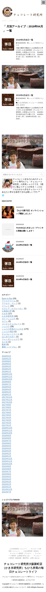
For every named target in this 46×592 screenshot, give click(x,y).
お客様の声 (7, 311)
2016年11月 (7, 430)
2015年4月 (6, 479)
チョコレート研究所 (36, 103)
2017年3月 (6, 420)
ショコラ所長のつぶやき (12, 329)
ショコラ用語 (8, 332)
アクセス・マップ (10, 303)
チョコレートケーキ (11, 334)
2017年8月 (6, 407)
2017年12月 (7, 397)
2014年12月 (7, 489)
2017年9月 (6, 405)
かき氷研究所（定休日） (32, 551)
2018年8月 (6, 382)
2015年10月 (7, 464)
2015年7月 (6, 471)
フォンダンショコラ (11, 339)
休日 (17, 105)
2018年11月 (7, 377)
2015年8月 (6, 469)
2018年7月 (6, 384)
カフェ (5, 321)
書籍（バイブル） (10, 347)
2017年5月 (6, 415)
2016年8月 (6, 438)
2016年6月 (6, 443)
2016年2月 (6, 453)
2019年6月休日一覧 (24, 245)
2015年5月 (6, 477)
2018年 (11, 21)
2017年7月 (6, 410)
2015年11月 (7, 461)
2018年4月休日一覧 (24, 95)
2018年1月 (6, 395)
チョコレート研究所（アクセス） (21, 553)
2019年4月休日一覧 (24, 279)
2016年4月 (6, 448)
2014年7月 (6, 492)
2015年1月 (6, 487)
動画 (4, 344)
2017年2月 (6, 423)
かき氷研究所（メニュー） (19, 549)
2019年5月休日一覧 (24, 262)
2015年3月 (6, 482)
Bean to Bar (7, 298)
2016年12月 (7, 428)
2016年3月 (6, 451)
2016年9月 (6, 436)
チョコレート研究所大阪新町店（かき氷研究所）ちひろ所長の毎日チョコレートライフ (23, 567)
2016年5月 (6, 446)
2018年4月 (6, 389)
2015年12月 (7, 459)
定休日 (22, 105)
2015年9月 (6, 466)
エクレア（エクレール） (12, 308)
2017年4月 (6, 418)
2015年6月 (6, 474)
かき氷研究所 (23, 103)
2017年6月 (6, 412)
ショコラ (6, 326)
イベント (6, 306)
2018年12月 (7, 374)
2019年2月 (6, 369)
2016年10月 (7, 433)
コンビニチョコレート (11, 324)
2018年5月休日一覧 (24, 40)
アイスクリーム (9, 301)
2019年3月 (6, 366)
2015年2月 (6, 484)
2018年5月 (6, 387)
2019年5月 (6, 364)
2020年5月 (6, 356)
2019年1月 (6, 371)
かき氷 (5, 314)
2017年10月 (7, 402)
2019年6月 (6, 361)
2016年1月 (6, 456)
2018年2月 (6, 392)
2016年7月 (6, 441)
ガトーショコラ (9, 319)
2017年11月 (7, 400)
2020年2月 (6, 359)
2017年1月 (6, 425)
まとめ (5, 342)
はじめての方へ (9, 337)
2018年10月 (7, 379)
